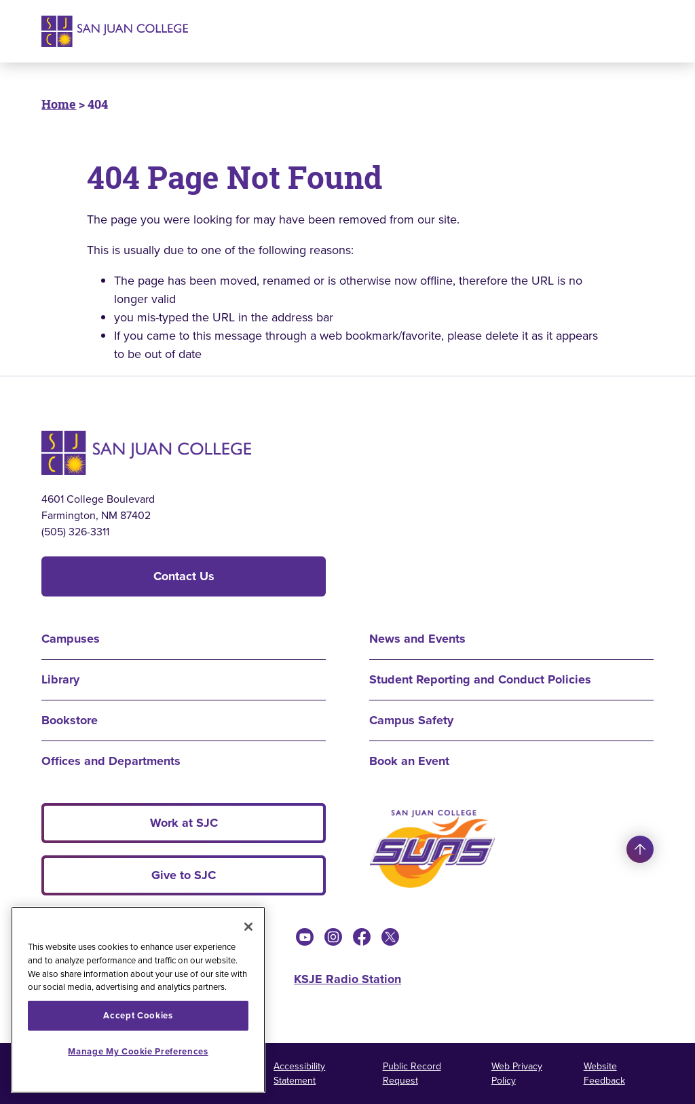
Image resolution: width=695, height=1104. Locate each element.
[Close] (248, 927)
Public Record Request (412, 1073)
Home (58, 104)
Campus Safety (411, 720)
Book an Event (409, 761)
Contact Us (183, 576)
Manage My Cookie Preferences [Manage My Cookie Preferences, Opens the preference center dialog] (138, 1051)
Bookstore (69, 720)
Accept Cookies (137, 1015)
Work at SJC (184, 823)
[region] (138, 999)
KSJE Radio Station (347, 979)
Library (60, 679)
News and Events (417, 638)
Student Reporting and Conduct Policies (480, 679)
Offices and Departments (111, 761)
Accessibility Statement (299, 1073)
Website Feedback (604, 1073)
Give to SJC (183, 875)
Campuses (70, 638)
